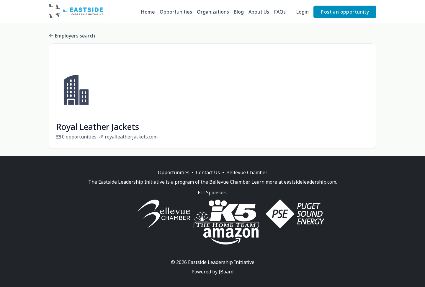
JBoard (226, 278)
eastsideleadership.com (310, 189)
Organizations (213, 12)
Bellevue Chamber (246, 179)
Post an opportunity (345, 12)
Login (302, 12)
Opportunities (176, 12)
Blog (239, 12)
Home (148, 12)
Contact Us (208, 179)
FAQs (280, 12)
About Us (259, 12)
